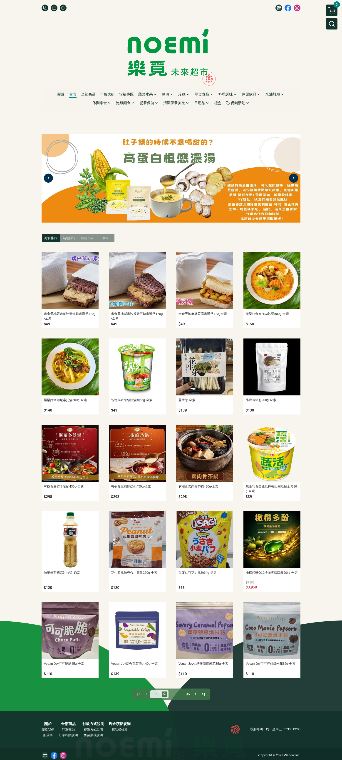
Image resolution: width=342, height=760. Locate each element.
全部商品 (68, 724)
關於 (48, 724)
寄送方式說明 (93, 729)
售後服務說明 (93, 735)
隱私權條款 (120, 729)
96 (188, 694)
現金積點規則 (120, 724)
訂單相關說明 (68, 735)
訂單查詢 (68, 729)
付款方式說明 (93, 724)
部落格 (48, 735)
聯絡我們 (48, 729)
